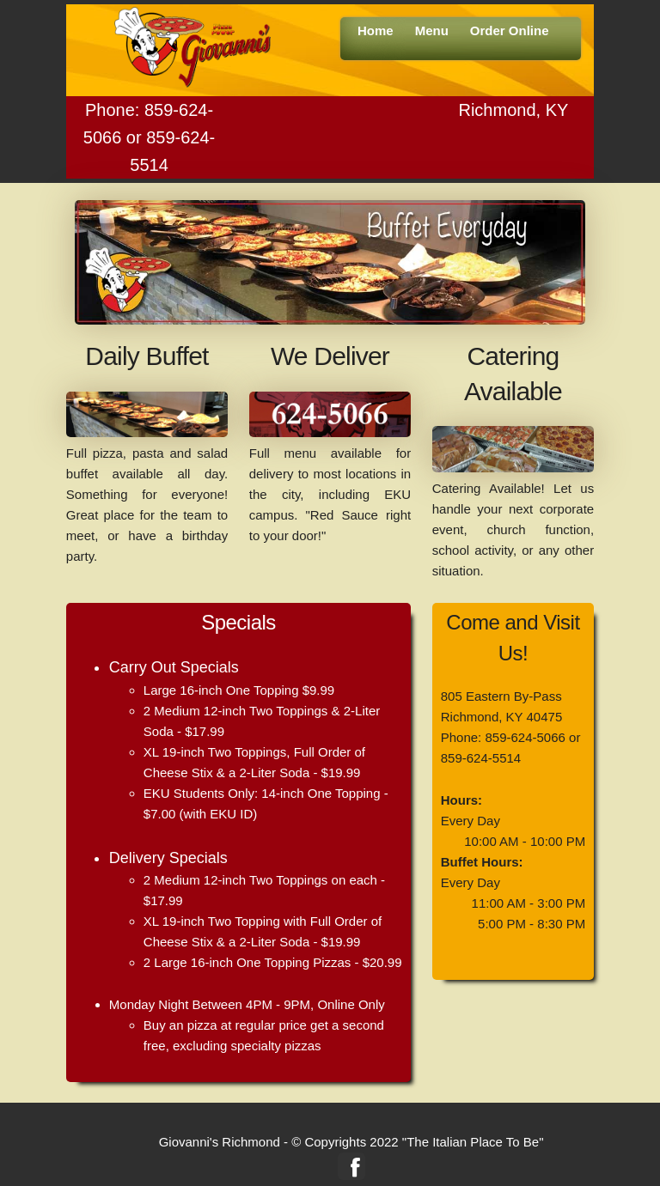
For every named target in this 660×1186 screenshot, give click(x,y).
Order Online (509, 30)
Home (376, 30)
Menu (432, 30)
